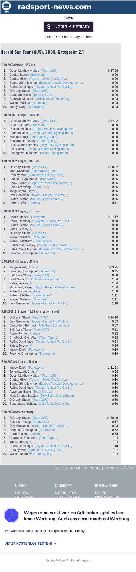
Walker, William (20, 103)
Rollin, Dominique (21, 87)
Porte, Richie (18, 203)
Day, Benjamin (19, 195)
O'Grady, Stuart (20, 91)
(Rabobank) (39, 103)
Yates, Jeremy (19, 229)
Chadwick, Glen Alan (23, 337)
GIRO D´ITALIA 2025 (66, 493)
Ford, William (18, 279)
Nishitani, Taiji (19, 137)
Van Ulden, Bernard (23, 325)
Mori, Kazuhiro (19, 171)
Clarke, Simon (19, 199)
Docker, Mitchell (20, 129)
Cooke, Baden (19, 74)
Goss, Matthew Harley (24, 70)
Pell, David (17, 149)
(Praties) (34, 203)
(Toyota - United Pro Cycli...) (48, 78)
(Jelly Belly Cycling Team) (57, 145)
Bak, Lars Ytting (20, 187)
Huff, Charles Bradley (24, 145)
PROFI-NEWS (22, 493)
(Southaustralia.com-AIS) (47, 199)
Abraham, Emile (20, 95)
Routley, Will (18, 175)
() (37, 191)
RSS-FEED (100, 493)
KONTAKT (110, 468)
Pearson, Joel (19, 133)
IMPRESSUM (126, 468)
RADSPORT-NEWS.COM (107, 497)
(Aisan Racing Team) (43, 137)
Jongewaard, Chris (22, 191)
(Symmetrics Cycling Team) (46, 175)
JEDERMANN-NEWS (25, 497)
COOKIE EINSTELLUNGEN (67, 468)
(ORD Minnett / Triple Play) (52, 99)
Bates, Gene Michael (23, 83)
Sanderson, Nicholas (23, 403)
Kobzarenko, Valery (23, 141)
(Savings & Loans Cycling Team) (51, 133)
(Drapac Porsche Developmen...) (61, 83)
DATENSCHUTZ (92, 468)
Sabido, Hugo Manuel (24, 179)
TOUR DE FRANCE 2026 (67, 497)
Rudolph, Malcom (21, 99)
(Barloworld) (38, 74)
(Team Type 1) (42, 95)
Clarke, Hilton (19, 78)
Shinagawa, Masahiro (24, 153)
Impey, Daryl (18, 107)
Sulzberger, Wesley (22, 245)
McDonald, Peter (21, 287)
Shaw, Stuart (18, 183)
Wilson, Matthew (21, 241)
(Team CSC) (49, 70)
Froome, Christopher (23, 253)
